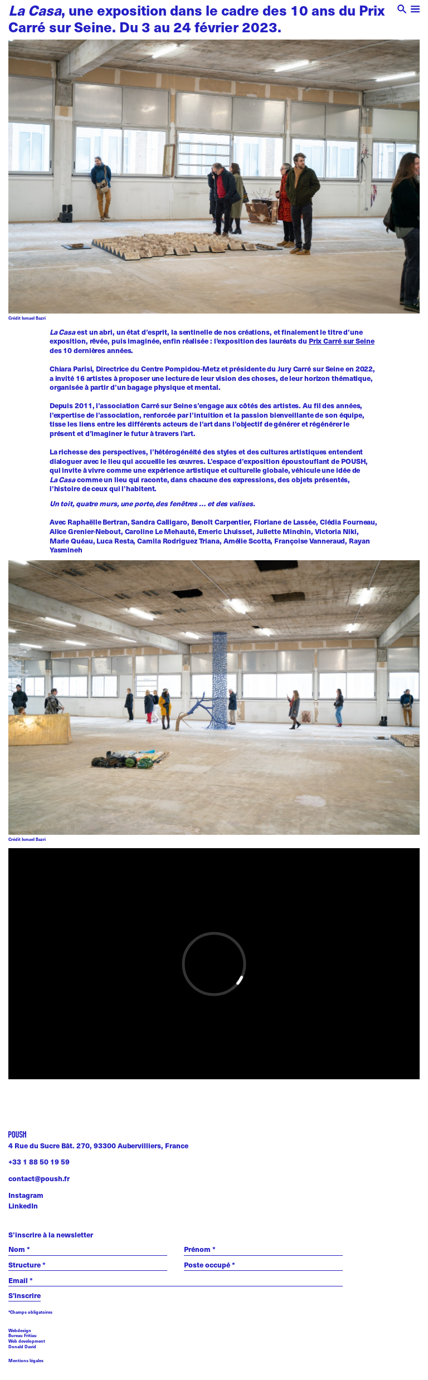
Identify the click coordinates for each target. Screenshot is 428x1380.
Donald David (22, 1346)
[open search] (402, 10)
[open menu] (415, 10)
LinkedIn (23, 1206)
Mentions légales (25, 1360)
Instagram (25, 1195)
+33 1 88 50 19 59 (39, 1162)
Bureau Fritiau (22, 1335)
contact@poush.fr (39, 1178)
